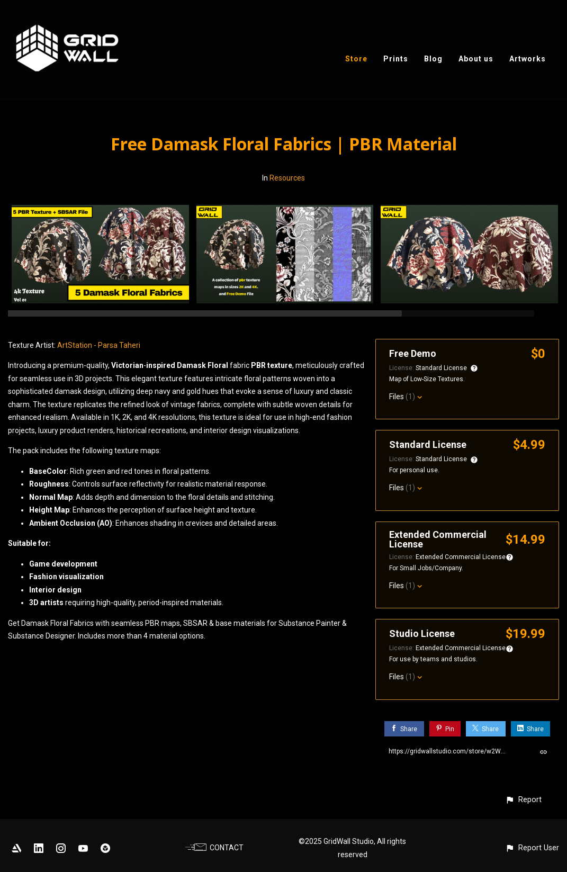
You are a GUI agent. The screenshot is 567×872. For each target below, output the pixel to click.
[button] (523, 800)
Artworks (527, 59)
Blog (433, 59)
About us (475, 59)
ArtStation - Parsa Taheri (98, 345)
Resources (287, 178)
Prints (395, 59)
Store (356, 59)
